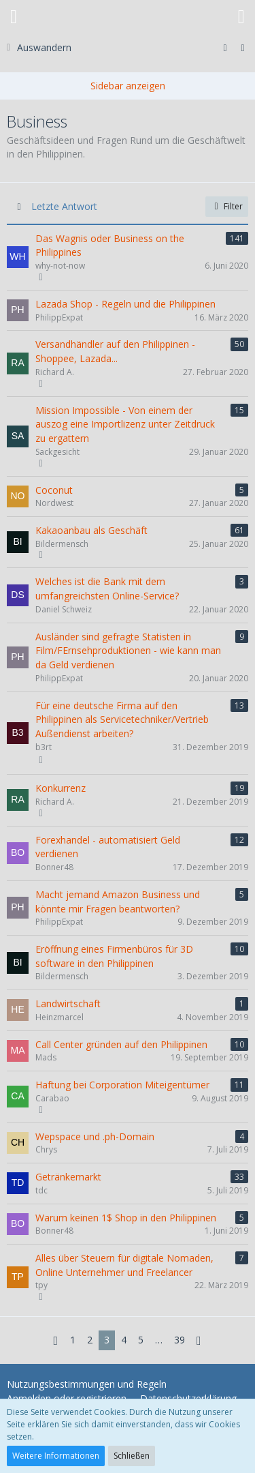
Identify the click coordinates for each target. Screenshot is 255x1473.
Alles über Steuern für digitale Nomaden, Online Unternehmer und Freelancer (124, 1265)
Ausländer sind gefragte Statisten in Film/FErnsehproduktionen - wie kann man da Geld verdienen (128, 650)
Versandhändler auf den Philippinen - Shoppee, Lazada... (115, 351)
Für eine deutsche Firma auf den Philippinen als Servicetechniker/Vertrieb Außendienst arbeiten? (122, 719)
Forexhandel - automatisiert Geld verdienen (107, 847)
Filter (227, 206)
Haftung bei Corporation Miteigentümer (122, 1084)
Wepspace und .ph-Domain (94, 1136)
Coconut (54, 489)
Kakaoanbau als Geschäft (91, 530)
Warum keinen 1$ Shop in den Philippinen (125, 1217)
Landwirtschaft (68, 1003)
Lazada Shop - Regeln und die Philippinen (125, 303)
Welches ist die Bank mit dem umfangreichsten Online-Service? (107, 588)
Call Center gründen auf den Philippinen (121, 1044)
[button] (13, 17)
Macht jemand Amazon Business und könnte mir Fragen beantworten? (117, 901)
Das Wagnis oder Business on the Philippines (109, 245)
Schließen (132, 1455)
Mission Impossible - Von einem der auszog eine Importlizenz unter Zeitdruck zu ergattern (125, 424)
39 (179, 1339)
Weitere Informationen (55, 1455)
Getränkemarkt (68, 1176)
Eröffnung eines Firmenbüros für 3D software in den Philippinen (114, 956)
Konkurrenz (60, 788)
